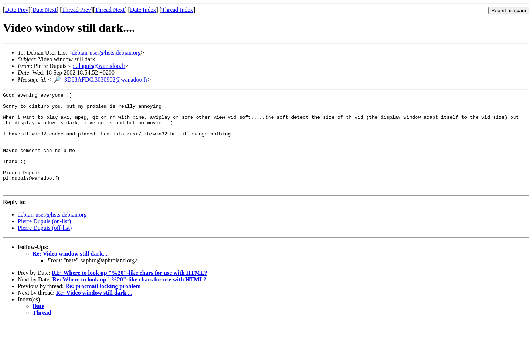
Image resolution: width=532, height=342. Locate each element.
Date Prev (16, 10)
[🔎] (57, 79)
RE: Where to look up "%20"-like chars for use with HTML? (129, 293)
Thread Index (177, 10)
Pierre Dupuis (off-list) (45, 248)
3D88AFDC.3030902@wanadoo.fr (105, 79)
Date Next (45, 10)
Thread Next (110, 10)
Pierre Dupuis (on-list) (44, 241)
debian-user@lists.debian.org (106, 52)
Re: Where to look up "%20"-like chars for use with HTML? (129, 299)
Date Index (143, 10)
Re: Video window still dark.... (71, 273)
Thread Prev (76, 10)
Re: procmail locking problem (102, 306)
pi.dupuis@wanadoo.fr (98, 66)
